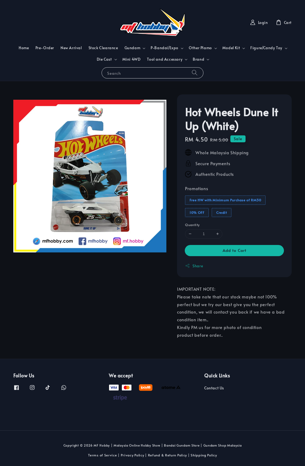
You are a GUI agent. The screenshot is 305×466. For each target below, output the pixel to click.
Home (24, 47)
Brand (198, 59)
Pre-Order (44, 47)
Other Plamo (200, 47)
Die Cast (104, 59)
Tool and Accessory (164, 59)
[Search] (194, 73)
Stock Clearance (103, 47)
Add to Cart (234, 250)
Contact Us (214, 388)
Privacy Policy (132, 455)
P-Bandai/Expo (164, 47)
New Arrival (71, 47)
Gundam (133, 47)
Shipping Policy (204, 455)
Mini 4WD (131, 59)
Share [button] (194, 265)
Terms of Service (102, 455)
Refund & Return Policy (167, 455)
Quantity (192, 224)
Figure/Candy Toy (266, 47)
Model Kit (231, 47)
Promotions (196, 188)
